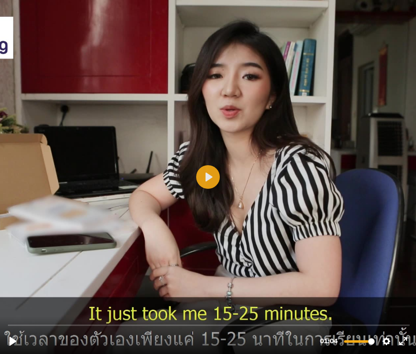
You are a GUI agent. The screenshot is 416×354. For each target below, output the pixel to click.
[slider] (209, 324)
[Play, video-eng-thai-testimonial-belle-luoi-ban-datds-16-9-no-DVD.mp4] (13, 341)
